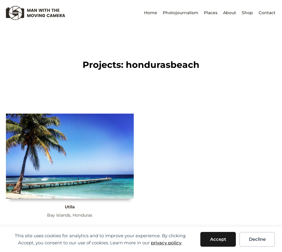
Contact (267, 12)
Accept (218, 239)
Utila (70, 207)
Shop (247, 12)
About (229, 12)
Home (150, 12)
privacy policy (166, 243)
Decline (257, 239)
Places (210, 12)
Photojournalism (180, 12)
